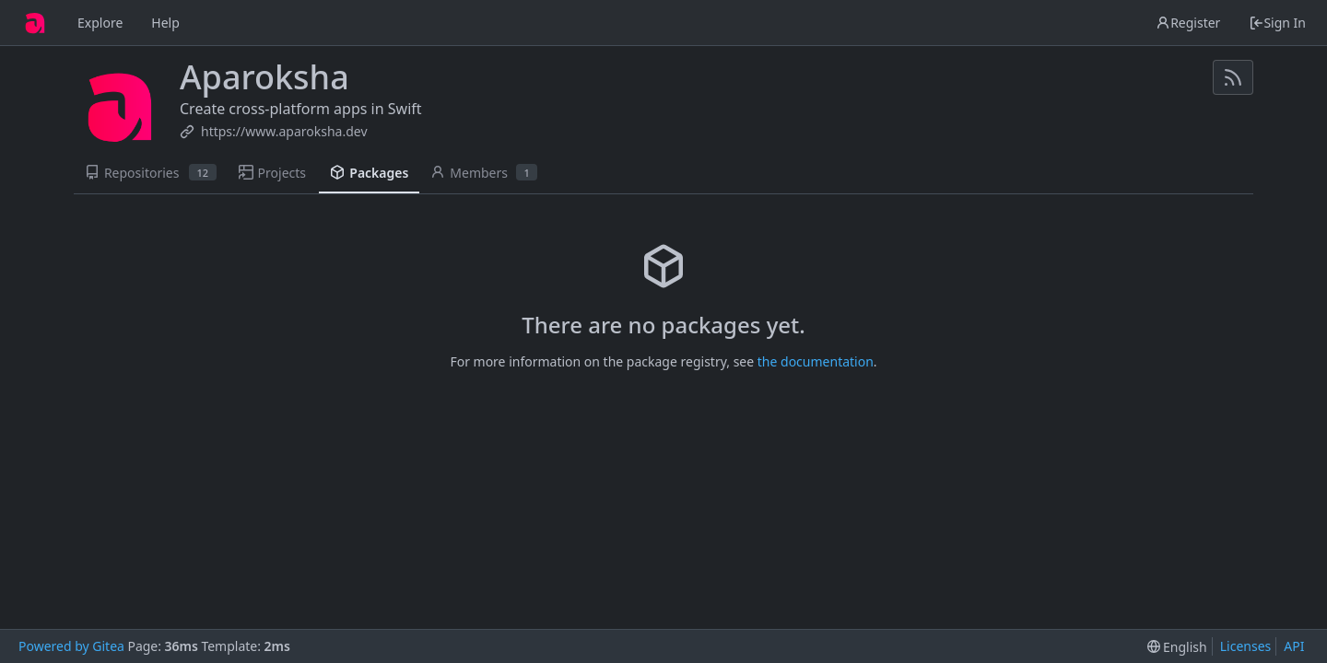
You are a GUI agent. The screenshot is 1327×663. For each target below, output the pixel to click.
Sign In (1277, 22)
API (1294, 646)
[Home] (35, 23)
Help (165, 22)
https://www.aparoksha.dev (284, 131)
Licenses (1246, 646)
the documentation (815, 361)
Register (1188, 22)
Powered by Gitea (71, 646)
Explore (100, 22)
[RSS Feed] (1233, 77)
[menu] (1177, 647)
